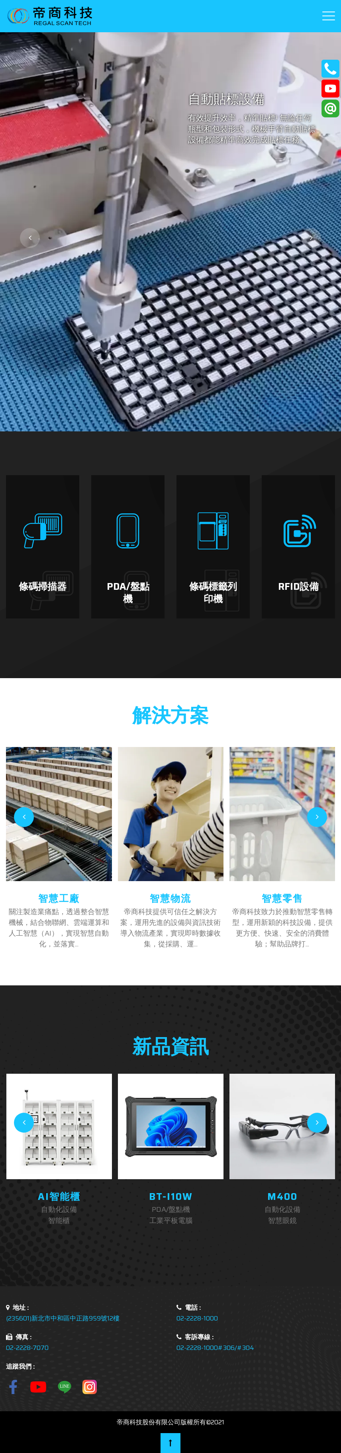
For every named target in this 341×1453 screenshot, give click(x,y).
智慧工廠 (59, 898)
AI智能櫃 (59, 1197)
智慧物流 (170, 898)
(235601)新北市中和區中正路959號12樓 (63, 1318)
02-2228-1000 (197, 1318)
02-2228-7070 (27, 1348)
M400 (282, 1197)
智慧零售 (282, 898)
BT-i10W (171, 1197)
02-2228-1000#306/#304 (215, 1348)
